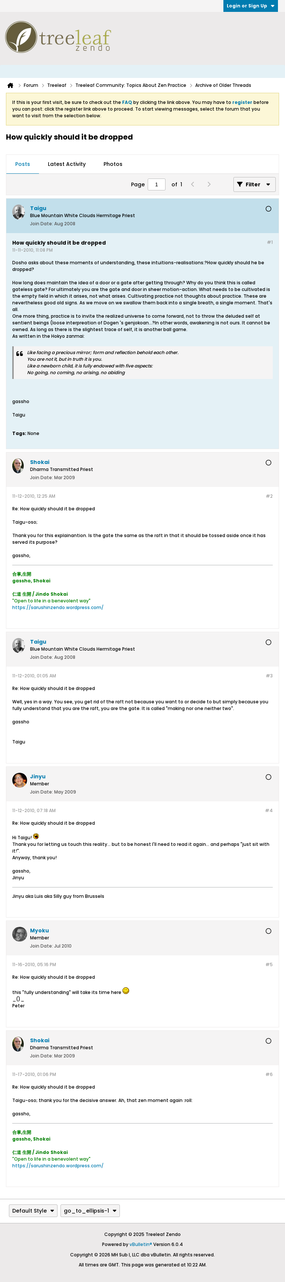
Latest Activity (67, 164)
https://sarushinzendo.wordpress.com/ (58, 607)
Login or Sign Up (251, 6)
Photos (113, 164)
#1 (270, 242)
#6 (269, 1074)
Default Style (33, 1210)
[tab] (22, 164)
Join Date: (41, 223)
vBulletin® (141, 1244)
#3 (269, 676)
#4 (269, 810)
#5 (269, 964)
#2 (269, 496)
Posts (22, 164)
